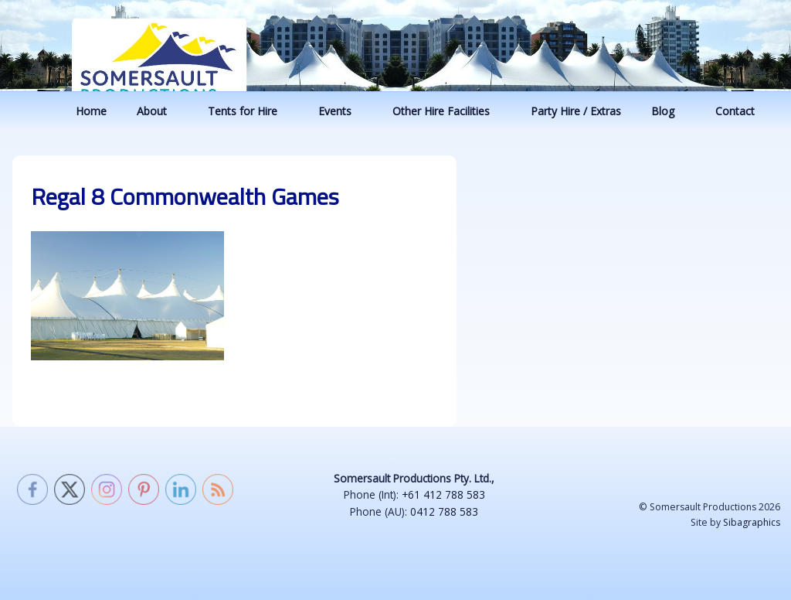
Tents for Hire (250, 111)
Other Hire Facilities (448, 111)
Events (342, 111)
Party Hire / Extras (576, 111)
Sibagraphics (751, 522)
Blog (670, 111)
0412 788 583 (444, 511)
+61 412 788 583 (443, 494)
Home (91, 111)
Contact (742, 111)
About (159, 111)
